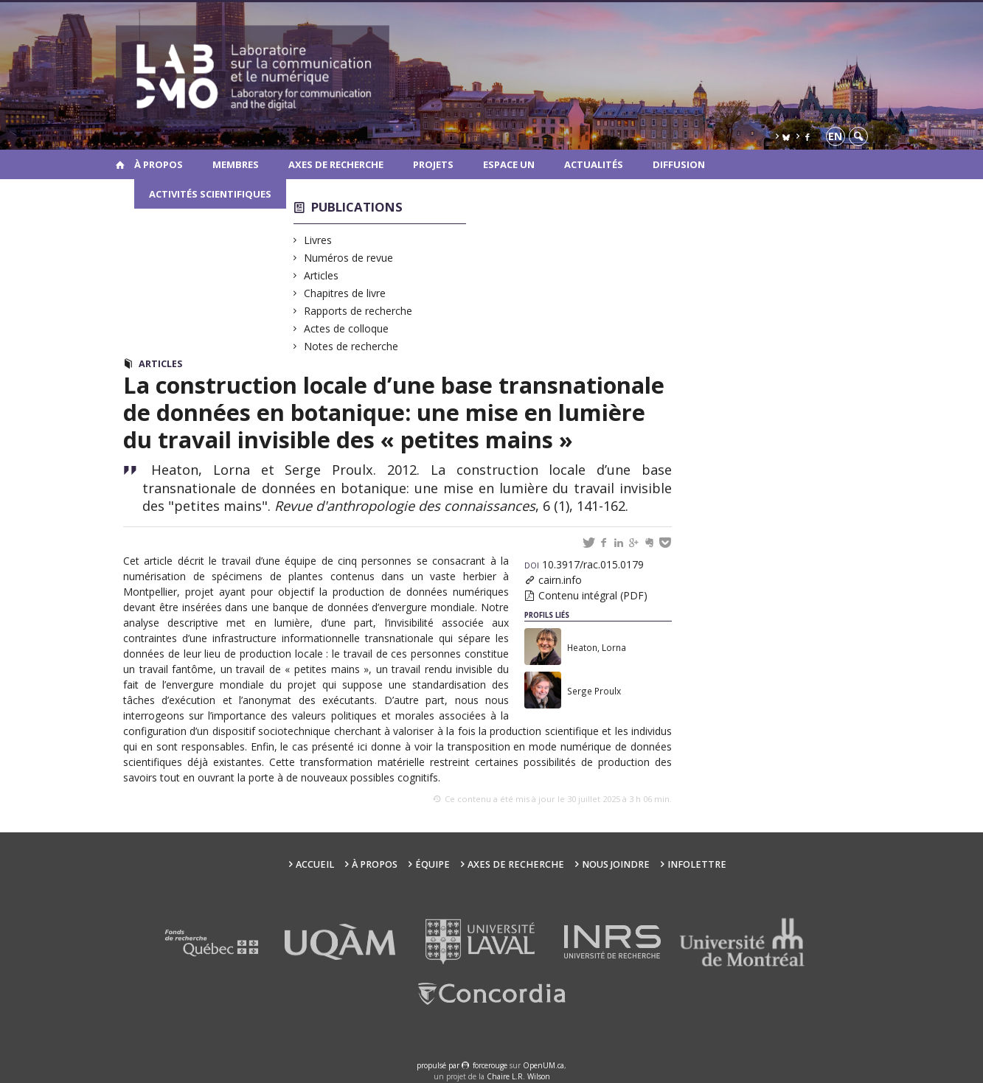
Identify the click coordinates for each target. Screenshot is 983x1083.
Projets (433, 164)
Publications (357, 206)
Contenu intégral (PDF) (592, 595)
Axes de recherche (335, 164)
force (490, 1065)
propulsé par (439, 1065)
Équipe (432, 864)
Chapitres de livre (345, 293)
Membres (235, 164)
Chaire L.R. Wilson (518, 1076)
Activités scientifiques (210, 194)
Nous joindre (616, 864)
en (835, 136)
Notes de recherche (351, 346)
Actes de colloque (347, 328)
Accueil (315, 864)
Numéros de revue (349, 258)
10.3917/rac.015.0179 (584, 564)
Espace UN (509, 164)
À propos (158, 164)
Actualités (593, 164)
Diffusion (679, 164)
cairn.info (560, 580)
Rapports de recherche (358, 311)
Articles (321, 275)
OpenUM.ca (543, 1065)
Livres (318, 240)
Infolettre (696, 864)
